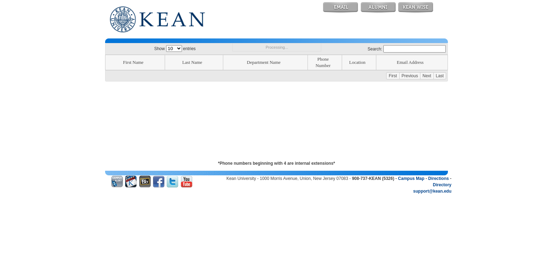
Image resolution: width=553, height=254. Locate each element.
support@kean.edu (432, 191)
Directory (442, 184)
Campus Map (411, 178)
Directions (438, 178)
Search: (406, 49)
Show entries (175, 48)
